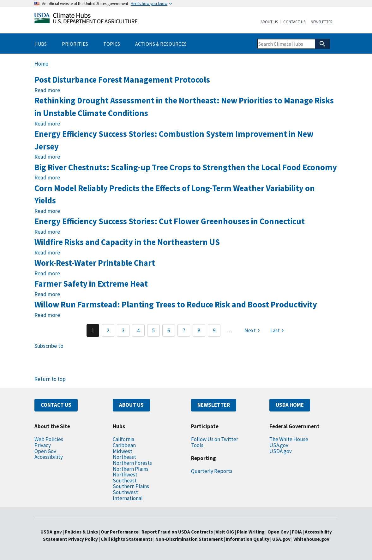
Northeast (124, 456)
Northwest (125, 474)
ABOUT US (131, 404)
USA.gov (278, 445)
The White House (288, 439)
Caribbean (124, 445)
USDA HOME (290, 404)
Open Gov (45, 451)
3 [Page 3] (123, 330)
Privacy (42, 445)
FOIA (297, 532)
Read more (47, 90)
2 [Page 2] (108, 330)
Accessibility (48, 456)
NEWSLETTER (213, 404)
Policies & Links (81, 532)
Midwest (122, 451)
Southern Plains (131, 486)
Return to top (50, 379)
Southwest (125, 492)
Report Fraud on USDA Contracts (177, 532)
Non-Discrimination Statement (189, 539)
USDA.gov (280, 451)
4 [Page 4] (138, 330)
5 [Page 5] (153, 330)
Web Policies (48, 439)
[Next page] (252, 330)
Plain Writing (251, 532)
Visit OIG (225, 532)
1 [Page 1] (93, 330)
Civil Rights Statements (127, 539)
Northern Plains (130, 468)
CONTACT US (56, 404)
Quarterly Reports (211, 471)
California (123, 439)
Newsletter (322, 22)
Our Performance (120, 532)
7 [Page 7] (184, 330)
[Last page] (277, 330)
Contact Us (294, 22)
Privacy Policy (83, 539)
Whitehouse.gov (311, 539)
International (128, 498)
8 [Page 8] (199, 330)
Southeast (125, 480)
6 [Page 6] (168, 330)
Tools (197, 445)
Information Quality (247, 539)
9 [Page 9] (214, 330)
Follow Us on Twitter (214, 439)
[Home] (85, 19)
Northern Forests (132, 462)
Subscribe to (48, 345)
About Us (269, 22)
